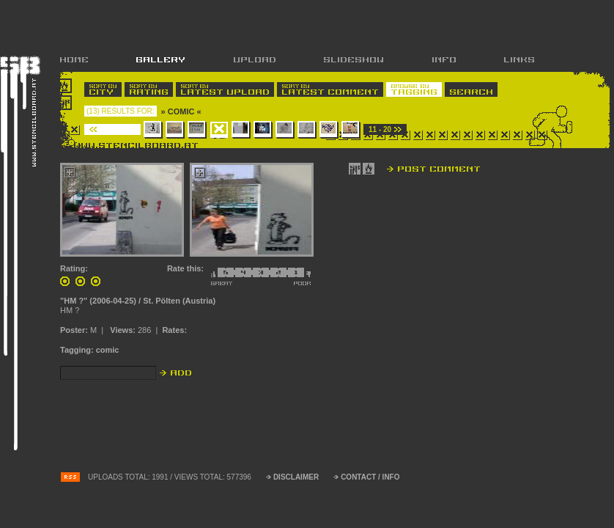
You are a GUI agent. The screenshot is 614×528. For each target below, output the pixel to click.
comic (107, 349)
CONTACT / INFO (370, 477)
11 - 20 (380, 129)
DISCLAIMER (296, 477)
